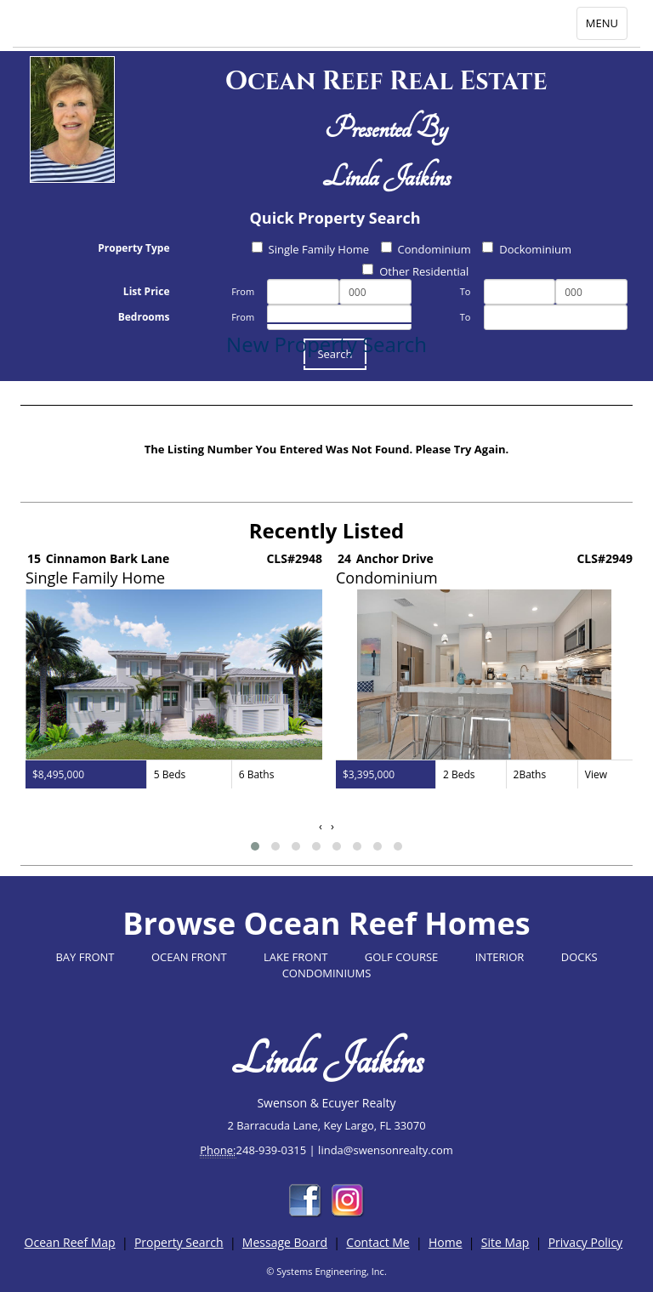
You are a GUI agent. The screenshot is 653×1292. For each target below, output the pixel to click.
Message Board (284, 1242)
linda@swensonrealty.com (385, 1150)
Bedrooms (144, 317)
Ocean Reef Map (70, 1242)
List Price (146, 291)
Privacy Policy (585, 1242)
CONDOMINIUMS (327, 973)
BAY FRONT (84, 957)
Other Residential (415, 271)
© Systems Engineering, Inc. (326, 1271)
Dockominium (526, 249)
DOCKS (579, 957)
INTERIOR (500, 957)
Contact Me (377, 1242)
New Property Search (326, 344)
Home (446, 1242)
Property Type (133, 248)
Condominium (426, 249)
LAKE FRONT (295, 957)
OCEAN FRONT (189, 957)
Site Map (505, 1242)
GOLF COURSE (402, 957)
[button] (255, 846)
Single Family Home (311, 249)
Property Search (179, 1242)
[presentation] (320, 826)
